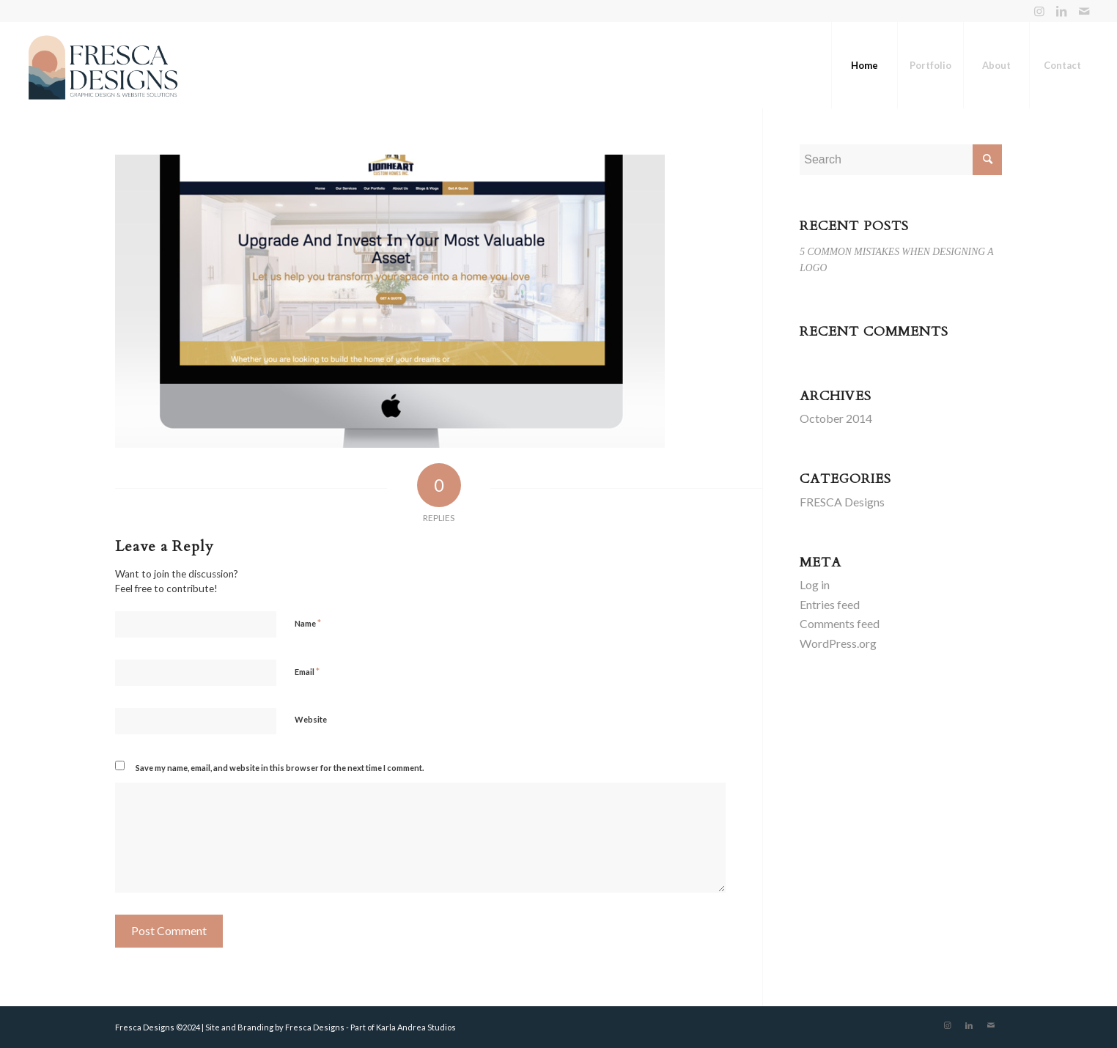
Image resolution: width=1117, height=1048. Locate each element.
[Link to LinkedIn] (1061, 11)
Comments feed (840, 623)
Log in (815, 584)
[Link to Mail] (1084, 11)
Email (307, 671)
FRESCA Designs (842, 502)
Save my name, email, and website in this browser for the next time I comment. (280, 767)
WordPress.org (838, 643)
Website (311, 719)
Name (308, 623)
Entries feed (830, 604)
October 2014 (836, 418)
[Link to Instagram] (1039, 11)
